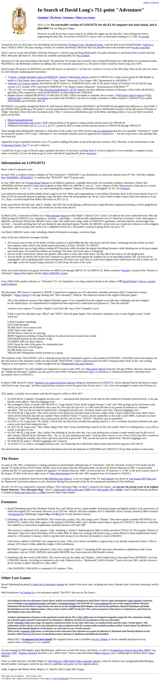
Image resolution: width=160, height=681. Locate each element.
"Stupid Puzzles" (129, 281)
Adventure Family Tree (14, 145)
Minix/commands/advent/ (20, 120)
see (91, 371)
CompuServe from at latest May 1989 (130, 650)
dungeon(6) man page (74, 363)
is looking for (28, 592)
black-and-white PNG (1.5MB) (30, 492)
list (49, 514)
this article (92, 369)
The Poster (56, 17)
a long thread (34, 182)
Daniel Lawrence (28, 653)
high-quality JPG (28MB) (110, 489)
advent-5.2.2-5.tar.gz (19, 83)
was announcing (105, 131)
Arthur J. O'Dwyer (151, 2)
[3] (127, 86)
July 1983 (83, 617)
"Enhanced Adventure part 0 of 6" (24, 122)
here (72, 28)
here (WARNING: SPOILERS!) (17, 177)
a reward (144, 36)
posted (126, 270)
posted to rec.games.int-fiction (51, 382)
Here (18, 295)
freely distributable (61, 678)
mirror (63, 77)
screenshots (42, 98)
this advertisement (60, 473)
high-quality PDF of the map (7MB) (72, 489)
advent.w (148, 44)
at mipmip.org (16, 514)
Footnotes (68, 17)
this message (53, 215)
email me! (91, 153)
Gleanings (43, 17)
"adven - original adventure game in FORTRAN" (33, 77)
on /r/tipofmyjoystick (35, 603)
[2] (129, 80)
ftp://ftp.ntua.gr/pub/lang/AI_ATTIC (58, 89)
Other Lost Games (85, 17)
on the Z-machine (141, 47)
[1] (28, 144)
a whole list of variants (47, 584)
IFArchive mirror (79, 77)
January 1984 (28, 631)
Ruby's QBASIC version (55, 273)
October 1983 (23, 622)
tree (59, 514)
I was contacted (101, 603)
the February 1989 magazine (70, 661)
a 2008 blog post (55, 478)
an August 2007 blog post (143, 478)
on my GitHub (100, 639)
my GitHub (83, 55)
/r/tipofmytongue (67, 603)
